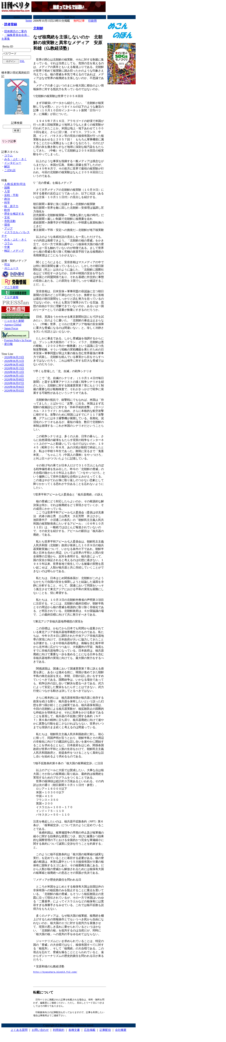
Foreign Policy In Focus (17, 340)
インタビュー (12, 162)
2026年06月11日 (14, 375)
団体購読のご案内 (15, 31)
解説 (7, 166)
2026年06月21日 (14, 360)
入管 (7, 191)
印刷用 (92, 20)
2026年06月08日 (14, 379)
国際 (7, 187)
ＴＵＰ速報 (11, 297)
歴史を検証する (14, 213)
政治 (7, 198)
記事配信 (105, 1031)
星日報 (8, 344)
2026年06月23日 (14, 357)
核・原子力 (11, 206)
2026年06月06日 (14, 386)
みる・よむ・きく (15, 159)
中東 (7, 247)
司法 (7, 264)
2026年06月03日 (14, 390)
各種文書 (74, 1031)
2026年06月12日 (14, 372)
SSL (22, 61)
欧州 (7, 209)
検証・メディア (14, 250)
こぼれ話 (10, 170)
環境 (7, 224)
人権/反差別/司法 (15, 184)
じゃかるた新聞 (14, 320)
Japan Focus (11, 328)
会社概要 (120, 1031)
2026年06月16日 (14, 364)
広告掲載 (89, 1031)
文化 (7, 217)
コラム (8, 155)
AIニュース (11, 268)
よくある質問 (19, 1031)
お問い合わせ (40, 1031)
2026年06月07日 (14, 383)
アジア (8, 228)
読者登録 (10, 24)
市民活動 (10, 221)
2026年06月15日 (14, 368)
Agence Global (12, 324)
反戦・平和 (11, 195)
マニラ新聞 (11, 287)
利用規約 (58, 1031)
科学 (7, 202)
